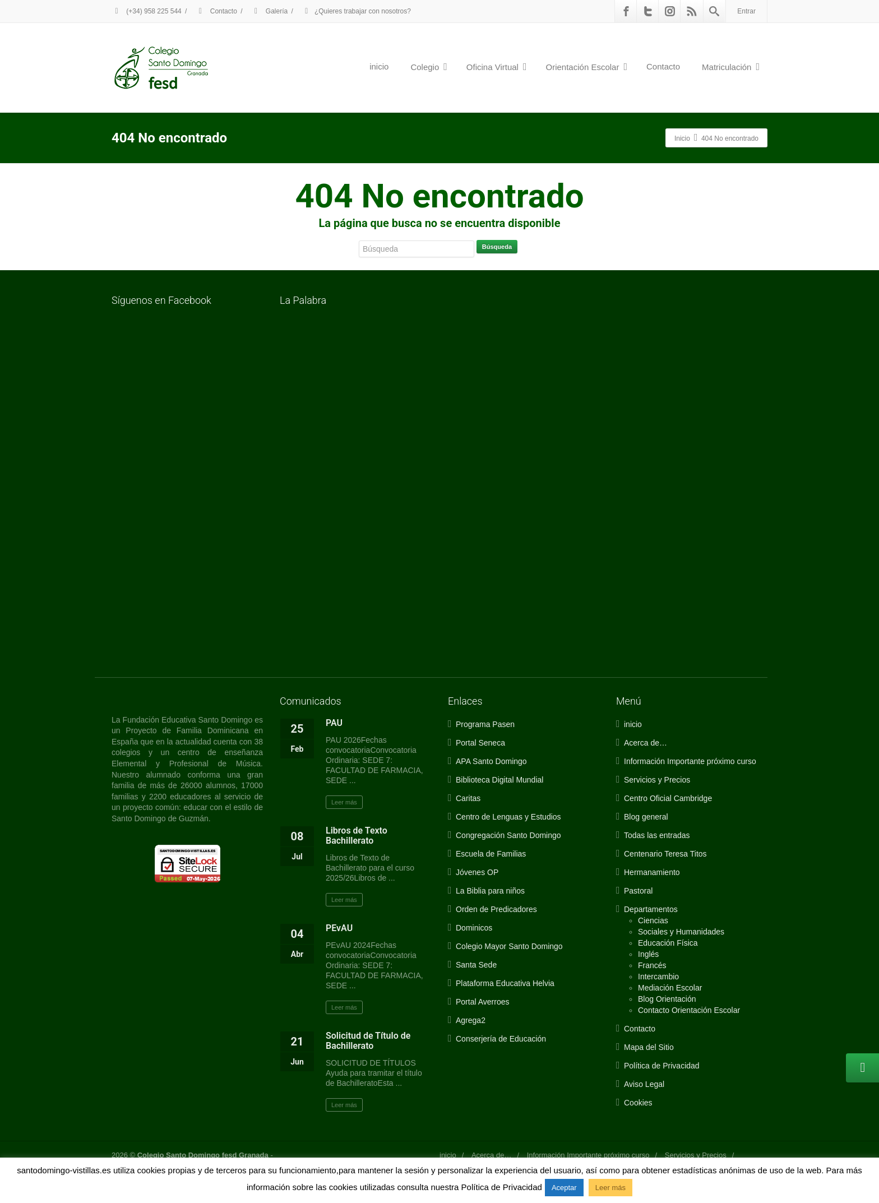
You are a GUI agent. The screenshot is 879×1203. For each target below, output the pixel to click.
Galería (269, 11)
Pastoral (638, 890)
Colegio (428, 66)
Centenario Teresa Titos (665, 853)
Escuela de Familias (491, 853)
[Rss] (692, 11)
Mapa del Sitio (649, 1047)
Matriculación (731, 66)
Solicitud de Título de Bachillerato (368, 1040)
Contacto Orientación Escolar (689, 1010)
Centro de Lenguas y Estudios (508, 816)
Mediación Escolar (670, 987)
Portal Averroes (482, 1001)
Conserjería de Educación (501, 1038)
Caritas (468, 798)
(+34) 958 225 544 (147, 11)
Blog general (646, 816)
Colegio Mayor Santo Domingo (509, 946)
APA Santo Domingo (491, 761)
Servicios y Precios (657, 779)
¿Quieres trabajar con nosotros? (356, 11)
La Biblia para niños (490, 890)
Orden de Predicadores (496, 909)
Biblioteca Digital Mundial (499, 779)
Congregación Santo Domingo (508, 835)
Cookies (638, 1102)
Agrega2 (470, 1020)
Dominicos (474, 927)
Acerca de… (645, 742)
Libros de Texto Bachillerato (356, 835)
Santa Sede (476, 964)
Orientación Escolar (586, 66)
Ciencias (653, 920)
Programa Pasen (485, 724)
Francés (652, 965)
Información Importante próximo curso (690, 761)
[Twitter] (648, 11)
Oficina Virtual (496, 66)
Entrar (746, 11)
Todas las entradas (657, 835)
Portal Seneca (480, 742)
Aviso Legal (644, 1084)
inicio (378, 66)
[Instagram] (670, 11)
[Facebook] (626, 11)
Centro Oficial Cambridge (668, 798)
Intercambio (658, 976)
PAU (334, 723)
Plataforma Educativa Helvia (505, 983)
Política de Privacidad (662, 1065)
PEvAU (339, 928)
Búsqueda (497, 246)
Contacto (216, 11)
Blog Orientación (667, 998)
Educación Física (668, 942)
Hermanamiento (652, 872)
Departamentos (651, 909)
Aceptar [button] (564, 1187)
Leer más (344, 802)
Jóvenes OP (477, 872)
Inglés (648, 954)
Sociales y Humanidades (681, 931)
